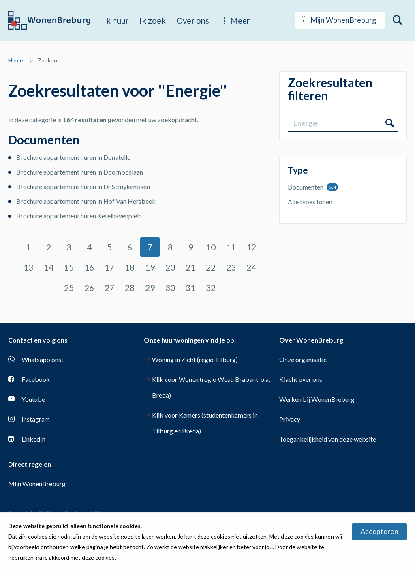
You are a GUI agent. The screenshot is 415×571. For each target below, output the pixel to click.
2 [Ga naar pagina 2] (48, 247)
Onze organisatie (303, 359)
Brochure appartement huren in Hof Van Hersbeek (86, 201)
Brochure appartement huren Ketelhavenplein (79, 216)
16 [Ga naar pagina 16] (89, 267)
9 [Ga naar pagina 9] (190, 247)
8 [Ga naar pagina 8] (170, 247)
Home (15, 60)
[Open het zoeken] (398, 20)
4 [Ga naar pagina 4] (89, 247)
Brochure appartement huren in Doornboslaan (79, 172)
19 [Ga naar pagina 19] (150, 267)
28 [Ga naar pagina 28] (130, 287)
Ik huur (116, 20)
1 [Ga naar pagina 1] (28, 247)
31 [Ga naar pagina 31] (190, 287)
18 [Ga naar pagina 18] (130, 267)
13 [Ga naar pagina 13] (28, 267)
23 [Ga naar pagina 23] (231, 267)
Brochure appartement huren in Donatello (73, 157)
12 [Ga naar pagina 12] (251, 247)
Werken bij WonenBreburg (317, 399)
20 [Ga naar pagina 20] (170, 267)
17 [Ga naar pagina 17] (109, 267)
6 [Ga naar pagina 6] (129, 247)
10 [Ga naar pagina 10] (211, 247)
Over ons (192, 20)
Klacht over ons (300, 379)
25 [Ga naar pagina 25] (69, 287)
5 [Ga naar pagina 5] (109, 247)
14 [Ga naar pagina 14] (48, 267)
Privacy (289, 419)
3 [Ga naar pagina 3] (68, 247)
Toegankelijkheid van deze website (327, 439)
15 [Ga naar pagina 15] (69, 267)
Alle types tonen (310, 201)
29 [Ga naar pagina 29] (150, 287)
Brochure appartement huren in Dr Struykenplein (83, 186)
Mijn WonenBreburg (37, 483)
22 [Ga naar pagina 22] (211, 267)
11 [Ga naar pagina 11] (231, 247)
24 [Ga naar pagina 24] (251, 267)
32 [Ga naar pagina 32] (211, 287)
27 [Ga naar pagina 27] (109, 287)
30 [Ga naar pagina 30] (170, 287)
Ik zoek (152, 20)
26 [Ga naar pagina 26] (89, 287)
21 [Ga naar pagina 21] (190, 267)
